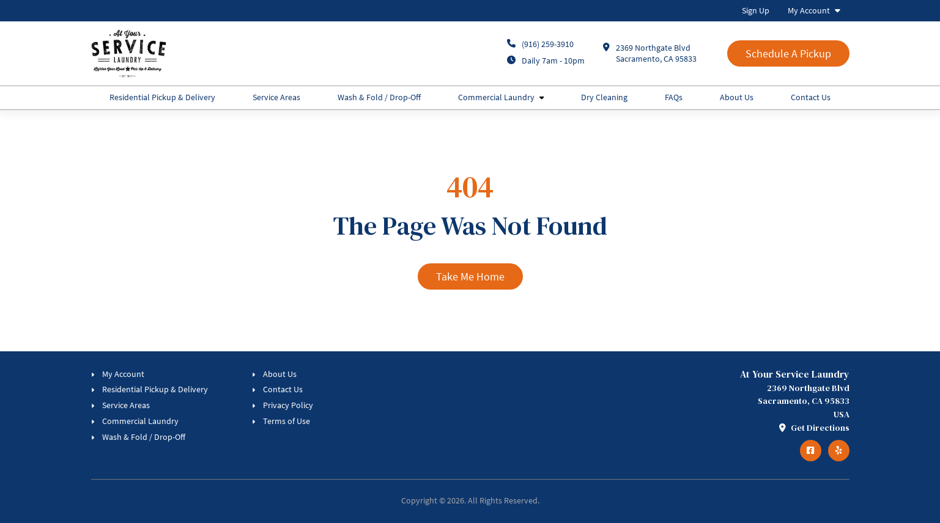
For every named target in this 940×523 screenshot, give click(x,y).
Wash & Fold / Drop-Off (379, 97)
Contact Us (811, 97)
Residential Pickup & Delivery (162, 97)
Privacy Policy (288, 405)
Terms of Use (286, 420)
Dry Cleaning (604, 97)
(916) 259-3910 (548, 43)
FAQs (674, 97)
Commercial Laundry (496, 97)
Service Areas (276, 97)
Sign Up (755, 10)
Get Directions (814, 428)
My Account (809, 10)
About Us (736, 97)
